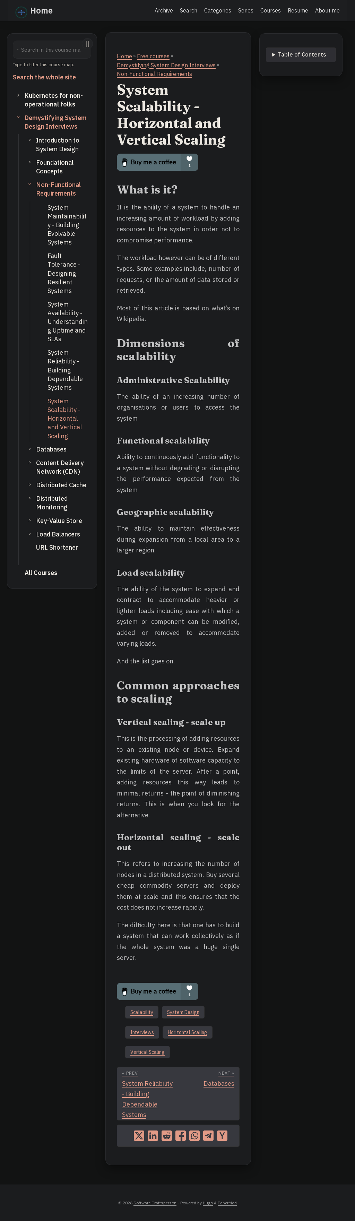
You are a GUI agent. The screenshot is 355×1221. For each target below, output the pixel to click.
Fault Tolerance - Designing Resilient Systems (63, 273)
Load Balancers (58, 534)
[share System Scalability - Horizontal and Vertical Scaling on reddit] (167, 1135)
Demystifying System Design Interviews (56, 122)
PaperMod (227, 1202)
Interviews (142, 1032)
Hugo (208, 1202)
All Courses (41, 573)
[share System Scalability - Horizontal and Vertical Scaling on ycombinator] (222, 1135)
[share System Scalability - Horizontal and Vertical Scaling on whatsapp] (194, 1135)
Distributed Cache (61, 485)
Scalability (141, 1012)
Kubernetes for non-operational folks (54, 100)
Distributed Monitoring (52, 503)
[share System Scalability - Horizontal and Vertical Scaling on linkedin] (153, 1135)
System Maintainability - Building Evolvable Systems (67, 225)
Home (34, 11)
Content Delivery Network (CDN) (60, 467)
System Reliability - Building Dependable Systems (65, 370)
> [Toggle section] (18, 95)
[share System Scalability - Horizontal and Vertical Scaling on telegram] (208, 1135)
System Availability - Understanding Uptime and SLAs (67, 321)
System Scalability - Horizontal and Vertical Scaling (64, 418)
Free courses (153, 56)
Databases (51, 449)
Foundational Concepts (54, 166)
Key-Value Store (59, 521)
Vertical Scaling (147, 1052)
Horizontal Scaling (187, 1032)
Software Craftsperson (154, 1202)
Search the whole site (44, 77)
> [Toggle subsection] (29, 139)
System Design (183, 1012)
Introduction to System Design (57, 144)
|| (87, 44)
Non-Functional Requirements (58, 189)
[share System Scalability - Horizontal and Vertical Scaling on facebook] (180, 1135)
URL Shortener (57, 547)
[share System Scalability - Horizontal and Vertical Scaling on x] (139, 1135)
